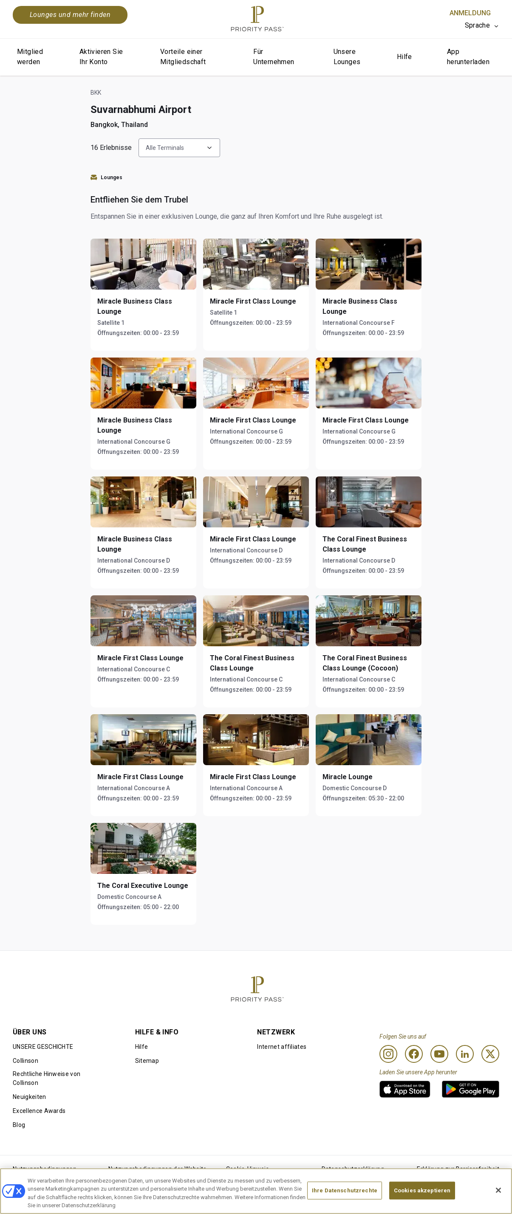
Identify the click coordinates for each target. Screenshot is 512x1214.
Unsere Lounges (347, 57)
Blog (19, 1124)
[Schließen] (498, 1190)
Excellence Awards (39, 1110)
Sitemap (147, 1060)
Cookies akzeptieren (422, 1190)
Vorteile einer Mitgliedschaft (183, 57)
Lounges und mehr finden (70, 15)
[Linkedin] (465, 1054)
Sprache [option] (477, 25)
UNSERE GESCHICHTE (43, 1046)
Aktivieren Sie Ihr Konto (101, 57)
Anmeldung (470, 13)
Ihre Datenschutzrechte (344, 1190)
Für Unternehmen (273, 57)
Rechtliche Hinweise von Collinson (46, 1078)
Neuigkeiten (29, 1096)
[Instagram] (388, 1054)
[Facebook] (414, 1054)
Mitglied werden (30, 57)
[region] (256, 1191)
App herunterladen (468, 57)
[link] (404, 1089)
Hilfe (404, 57)
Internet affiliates (281, 1046)
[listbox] (482, 25)
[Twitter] (490, 1054)
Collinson (25, 1060)
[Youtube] (439, 1054)
